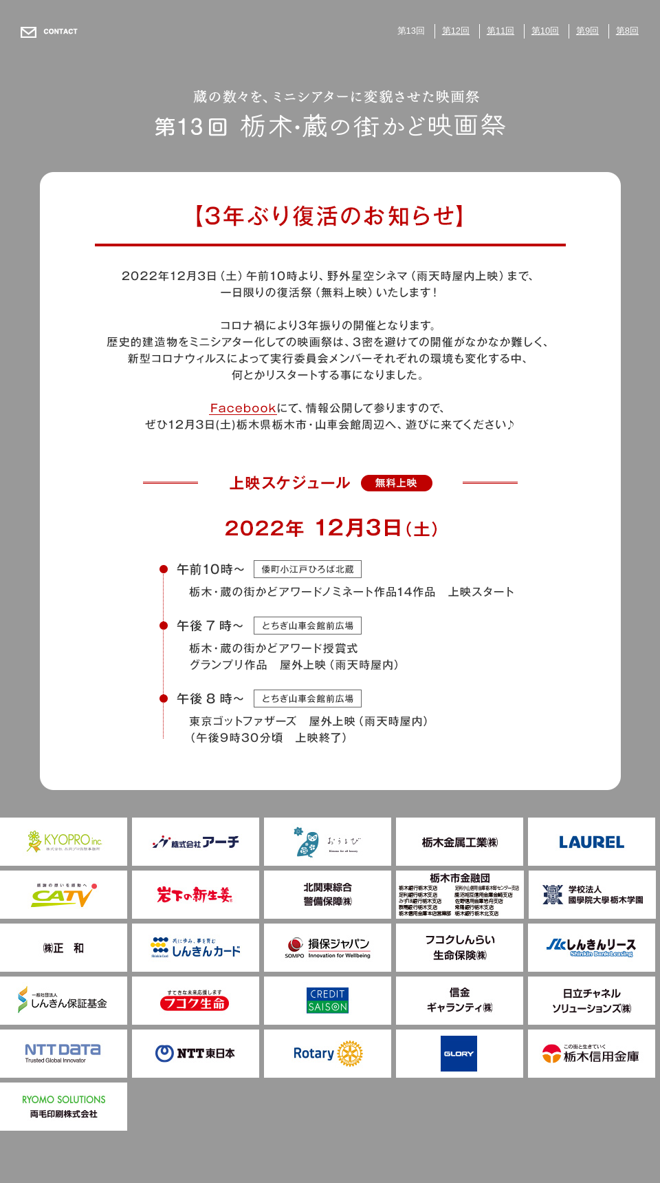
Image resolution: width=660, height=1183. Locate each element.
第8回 (627, 30)
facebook (243, 408)
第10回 (545, 30)
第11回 (500, 30)
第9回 (587, 30)
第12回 (456, 30)
